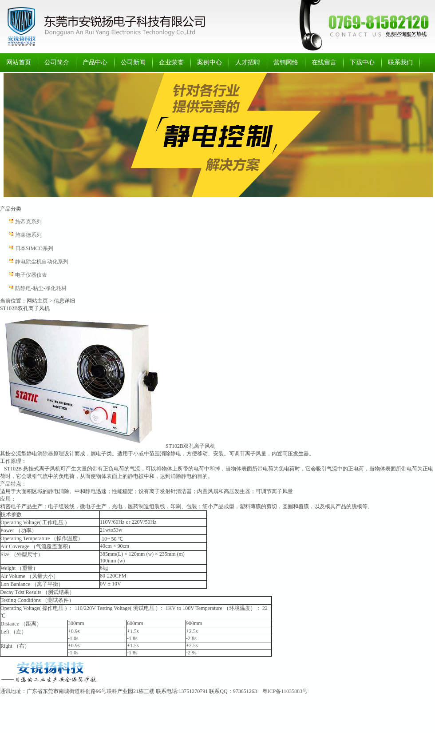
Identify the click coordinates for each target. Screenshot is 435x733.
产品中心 (95, 62)
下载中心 (362, 62)
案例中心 (209, 62)
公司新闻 (133, 62)
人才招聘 (247, 62)
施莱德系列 (28, 235)
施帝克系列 (28, 222)
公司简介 (56, 62)
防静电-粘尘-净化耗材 (41, 288)
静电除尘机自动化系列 (41, 262)
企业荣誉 (171, 62)
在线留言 (324, 62)
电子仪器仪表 (31, 275)
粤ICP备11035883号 (285, 691)
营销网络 (285, 62)
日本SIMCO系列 (34, 248)
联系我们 (400, 62)
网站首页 (18, 62)
